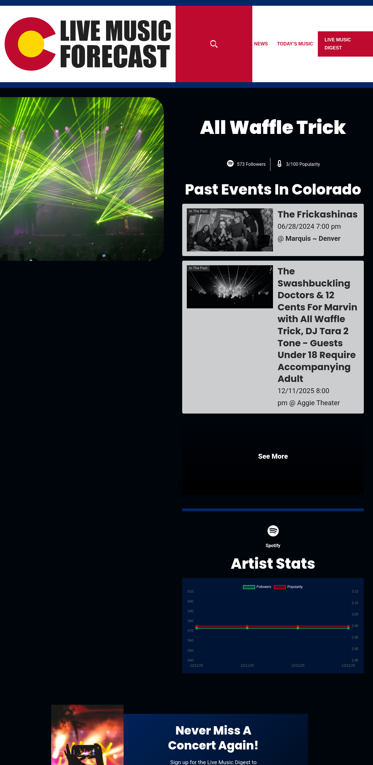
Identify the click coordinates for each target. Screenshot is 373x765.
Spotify (273, 536)
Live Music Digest (338, 43)
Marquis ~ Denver (313, 239)
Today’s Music (295, 43)
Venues (235, 43)
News (261, 43)
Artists (207, 43)
